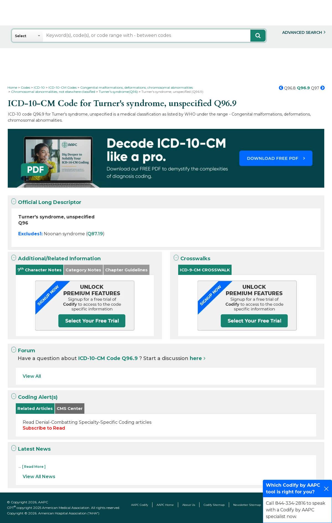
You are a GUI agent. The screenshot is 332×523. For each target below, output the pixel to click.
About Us (188, 505)
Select (20, 36)
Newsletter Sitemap (247, 505)
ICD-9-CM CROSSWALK (205, 269)
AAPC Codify (139, 505)
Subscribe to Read (44, 428)
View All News (39, 476)
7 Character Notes (39, 269)
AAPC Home (165, 505)
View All (32, 376)
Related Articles (35, 408)
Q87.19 (95, 233)
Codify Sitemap (214, 505)
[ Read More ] (34, 467)
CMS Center (70, 408)
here (196, 358)
